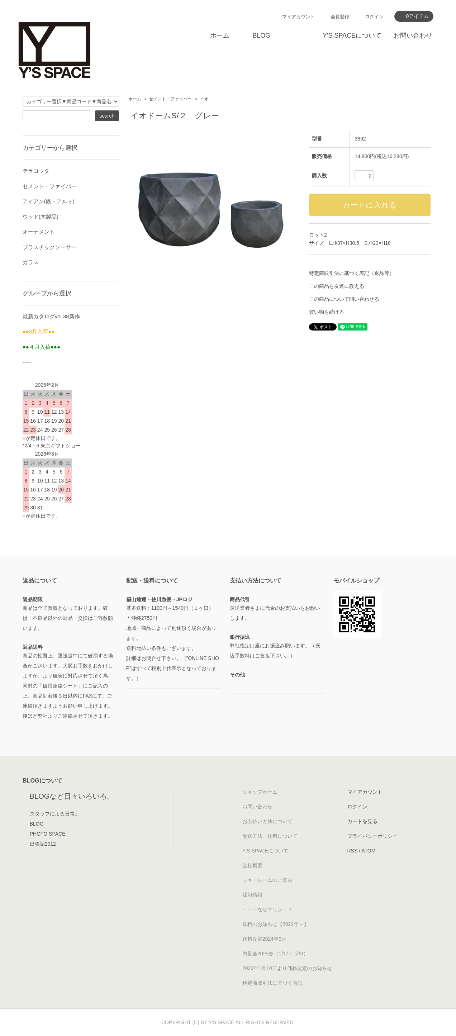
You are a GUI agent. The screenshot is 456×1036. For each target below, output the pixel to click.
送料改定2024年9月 (264, 939)
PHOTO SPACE (48, 834)
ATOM (368, 851)
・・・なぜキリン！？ (267, 909)
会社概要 (252, 865)
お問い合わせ (413, 35)
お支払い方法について (267, 821)
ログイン (374, 16)
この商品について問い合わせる (344, 299)
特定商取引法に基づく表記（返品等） (351, 273)
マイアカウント (298, 16)
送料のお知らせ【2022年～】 (275, 924)
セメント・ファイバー (170, 98)
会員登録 (340, 16)
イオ (204, 98)
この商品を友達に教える (336, 286)
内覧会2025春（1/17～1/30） (275, 953)
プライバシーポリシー (372, 836)
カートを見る (362, 821)
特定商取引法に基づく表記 (272, 983)
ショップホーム (259, 792)
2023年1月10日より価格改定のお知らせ (287, 968)
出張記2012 (43, 844)
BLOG (261, 35)
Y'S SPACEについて (352, 35)
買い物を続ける (326, 312)
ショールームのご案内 (267, 880)
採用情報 (252, 895)
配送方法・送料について (270, 836)
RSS (352, 851)
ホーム (219, 35)
